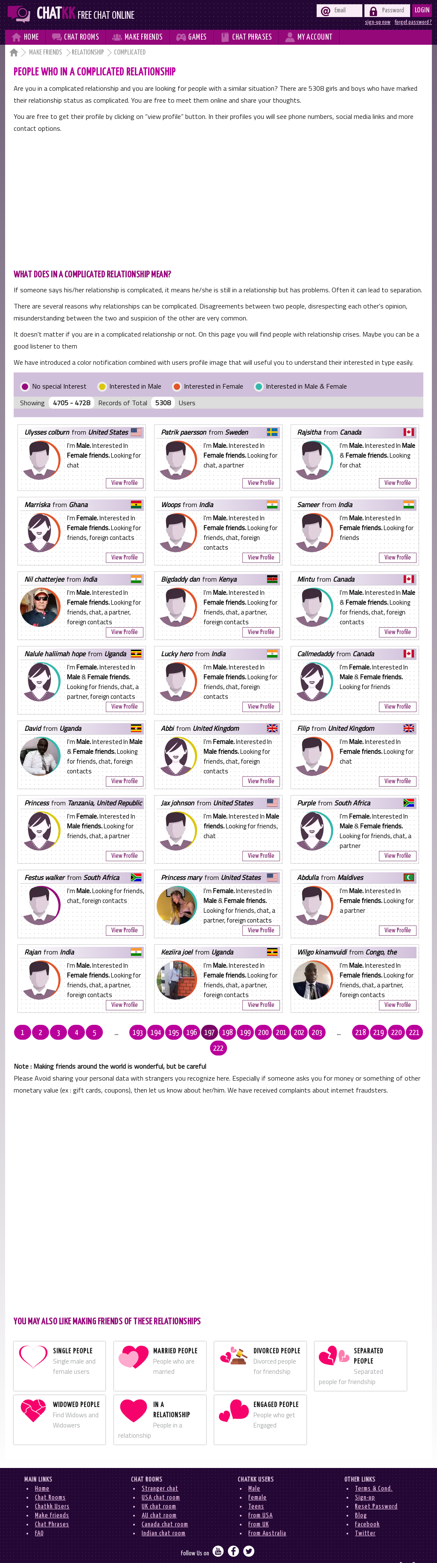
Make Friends (46, 52)
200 (254, 1033)
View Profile (124, 483)
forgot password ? (413, 22)
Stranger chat (160, 1473)
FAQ (39, 1517)
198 (218, 1033)
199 (236, 1033)
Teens (256, 1491)
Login (422, 10)
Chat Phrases (52, 1508)
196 (183, 1033)
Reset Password (376, 1491)
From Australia (267, 1517)
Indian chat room (164, 1517)
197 (200, 1033)
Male (254, 1473)
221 (398, 1033)
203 (308, 1033)
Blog (361, 1500)
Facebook (367, 1508)
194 (147, 1033)
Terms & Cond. (374, 1473)
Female (257, 1482)
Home (42, 1473)
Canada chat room (165, 1508)
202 (290, 1033)
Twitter (365, 1517)
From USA (260, 1500)
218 (344, 1033)
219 (362, 1033)
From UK (258, 1508)
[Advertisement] (218, 198)
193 (129, 1033)
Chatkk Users (52, 1491)
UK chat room (159, 1491)
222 (416, 1033)
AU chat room (159, 1500)
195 (165, 1033)
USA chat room (161, 1482)
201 (272, 1033)
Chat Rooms (50, 1482)
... (111, 1033)
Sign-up (365, 1482)
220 (380, 1033)
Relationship (88, 52)
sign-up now (377, 22)
